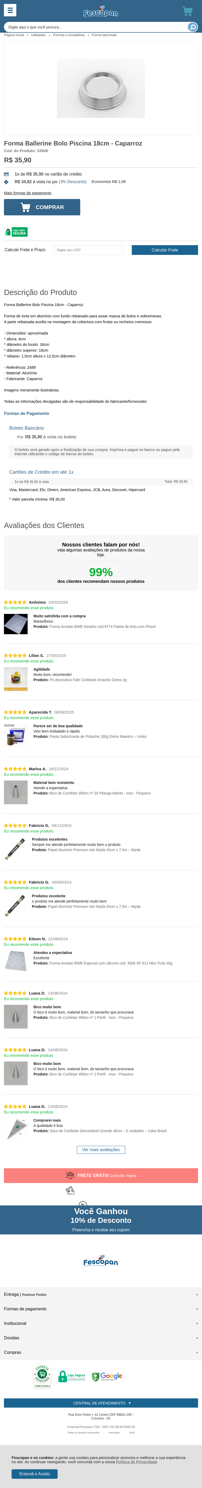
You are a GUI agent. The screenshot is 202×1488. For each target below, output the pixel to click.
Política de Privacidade (136, 1462)
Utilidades (39, 35)
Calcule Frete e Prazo (25, 250)
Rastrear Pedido (34, 1295)
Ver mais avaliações (101, 1149)
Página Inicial (14, 35)
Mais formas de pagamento (27, 193)
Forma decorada (104, 35)
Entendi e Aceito (34, 1474)
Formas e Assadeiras (69, 35)
